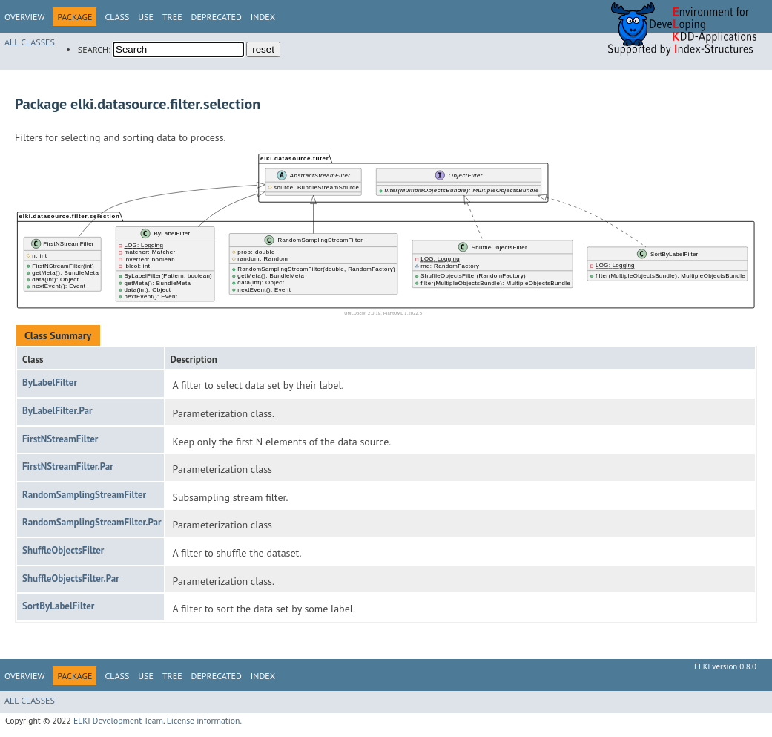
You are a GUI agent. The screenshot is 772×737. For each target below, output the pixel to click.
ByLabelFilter (49, 382)
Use (146, 16)
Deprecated (216, 16)
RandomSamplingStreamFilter (84, 494)
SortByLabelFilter (58, 606)
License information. (204, 720)
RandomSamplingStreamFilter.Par (92, 522)
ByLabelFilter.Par (57, 410)
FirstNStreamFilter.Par (67, 466)
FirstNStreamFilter (60, 439)
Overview (24, 16)
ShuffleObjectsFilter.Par (70, 578)
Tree (172, 16)
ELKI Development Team (118, 720)
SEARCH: (94, 49)
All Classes (29, 42)
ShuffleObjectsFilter (63, 550)
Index (263, 16)
